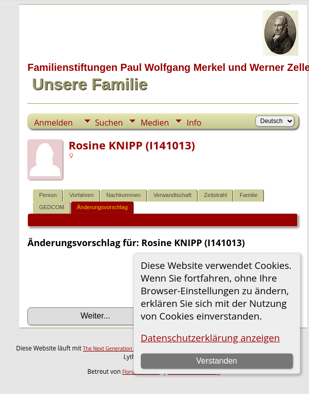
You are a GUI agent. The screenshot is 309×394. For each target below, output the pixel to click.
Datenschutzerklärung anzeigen (210, 337)
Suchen (109, 122)
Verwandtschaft (172, 195)
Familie (248, 195)
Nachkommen (123, 195)
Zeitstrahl (215, 195)
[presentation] (104, 278)
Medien (154, 122)
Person (48, 195)
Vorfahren (81, 195)
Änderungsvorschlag (102, 207)
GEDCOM (51, 207)
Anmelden (53, 122)
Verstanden (216, 361)
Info (193, 122)
